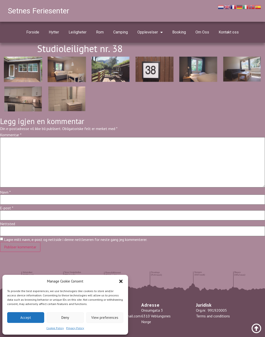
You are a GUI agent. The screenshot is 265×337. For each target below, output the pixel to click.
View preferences (104, 317)
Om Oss (202, 32)
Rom (100, 32)
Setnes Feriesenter (38, 10)
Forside (32, 32)
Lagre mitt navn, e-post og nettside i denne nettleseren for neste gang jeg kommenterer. (75, 239)
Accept (25, 317)
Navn (5, 192)
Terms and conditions (213, 316)
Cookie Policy (55, 328)
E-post (6, 208)
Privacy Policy (75, 328)
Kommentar (11, 135)
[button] (121, 281)
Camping (120, 32)
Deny (65, 317)
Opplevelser (150, 32)
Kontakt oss (229, 32)
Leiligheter (78, 32)
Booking (179, 32)
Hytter (54, 32)
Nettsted (7, 224)
